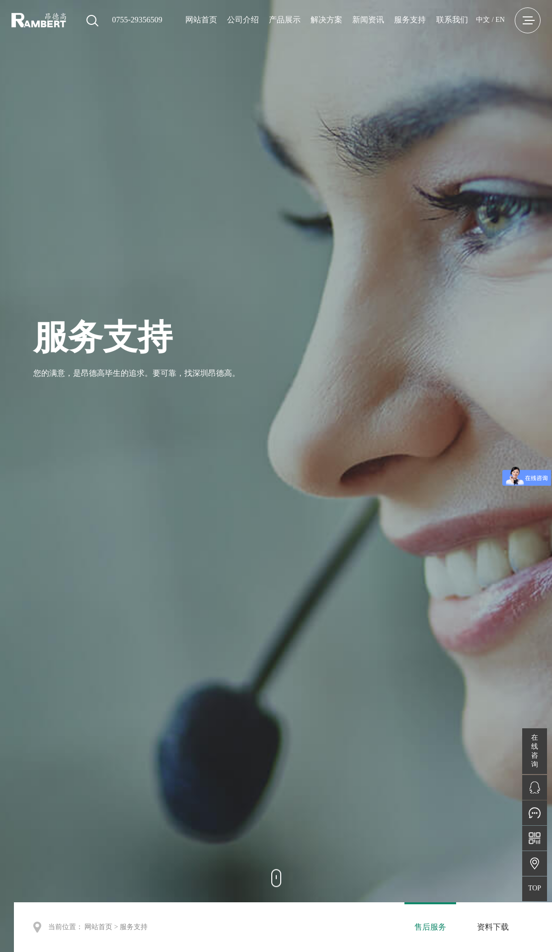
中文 (483, 19)
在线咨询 (534, 751)
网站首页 (201, 19)
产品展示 (285, 19)
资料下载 (493, 927)
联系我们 (452, 19)
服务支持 (410, 19)
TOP (534, 888)
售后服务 (430, 927)
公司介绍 (243, 19)
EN (500, 19)
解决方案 (326, 19)
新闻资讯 (368, 19)
